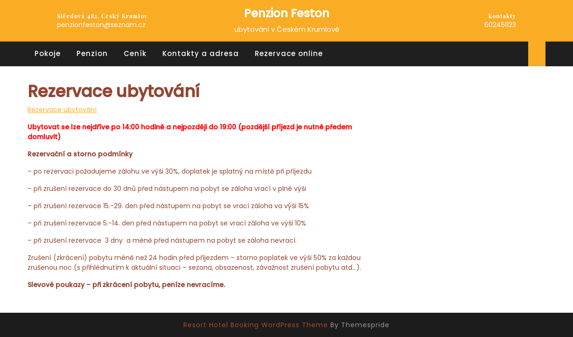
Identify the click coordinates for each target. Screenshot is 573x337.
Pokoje (48, 53)
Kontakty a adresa (200, 53)
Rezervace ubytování (62, 109)
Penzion (92, 53)
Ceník (135, 53)
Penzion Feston (286, 13)
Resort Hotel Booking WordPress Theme (255, 325)
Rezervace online (289, 53)
